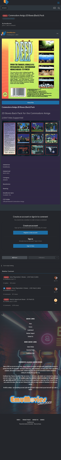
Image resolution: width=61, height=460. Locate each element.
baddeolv (8, 279)
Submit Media (30, 347)
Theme (19, 420)
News (30, 324)
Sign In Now (30, 246)
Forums (30, 327)
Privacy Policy (27, 420)
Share (14, 257)
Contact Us (30, 336)
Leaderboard (31, 330)
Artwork (13, 25)
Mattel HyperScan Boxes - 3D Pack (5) (22, 299)
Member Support (30, 333)
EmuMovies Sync (30, 353)
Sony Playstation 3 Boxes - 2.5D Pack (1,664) (24, 277)
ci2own (7, 301)
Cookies (42, 420)
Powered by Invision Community (26, 424)
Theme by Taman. (37, 424)
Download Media (30, 350)
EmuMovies (7, 23)
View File (30, 102)
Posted (12, 35)
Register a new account (30, 233)
